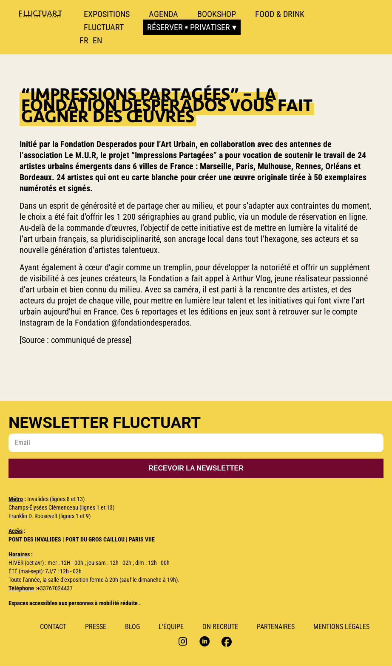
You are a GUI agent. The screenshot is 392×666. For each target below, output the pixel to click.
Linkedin (204, 641)
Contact (53, 627)
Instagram (184, 641)
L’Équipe (171, 627)
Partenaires (276, 627)
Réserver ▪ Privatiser (188, 27)
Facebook (225, 641)
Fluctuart (104, 27)
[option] (97, 40)
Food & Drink (279, 14)
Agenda (163, 14)
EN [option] (97, 40)
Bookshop (216, 14)
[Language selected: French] (93, 40)
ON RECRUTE (220, 627)
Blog (132, 627)
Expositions (107, 14)
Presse (95, 627)
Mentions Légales (341, 627)
